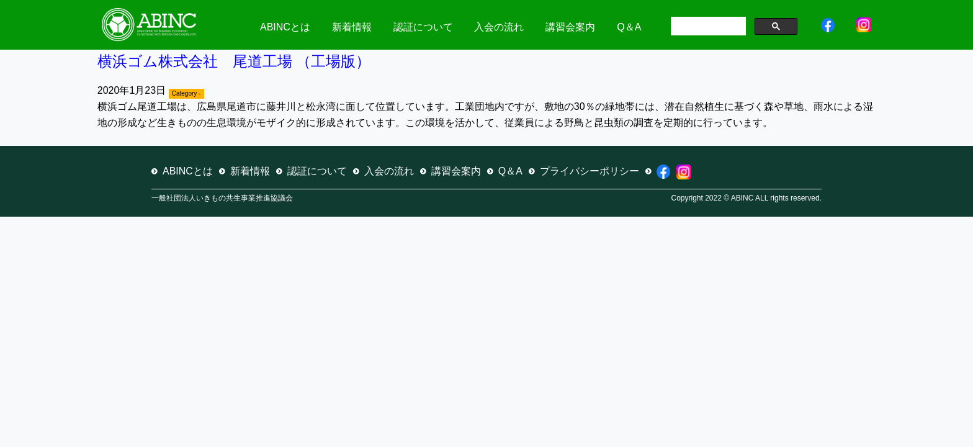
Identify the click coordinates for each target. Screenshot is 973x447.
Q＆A (629, 27)
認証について (423, 27)
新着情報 (352, 27)
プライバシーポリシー (589, 171)
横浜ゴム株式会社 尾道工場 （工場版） (234, 61)
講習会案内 (570, 27)
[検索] (707, 27)
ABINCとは (285, 27)
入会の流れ (499, 27)
